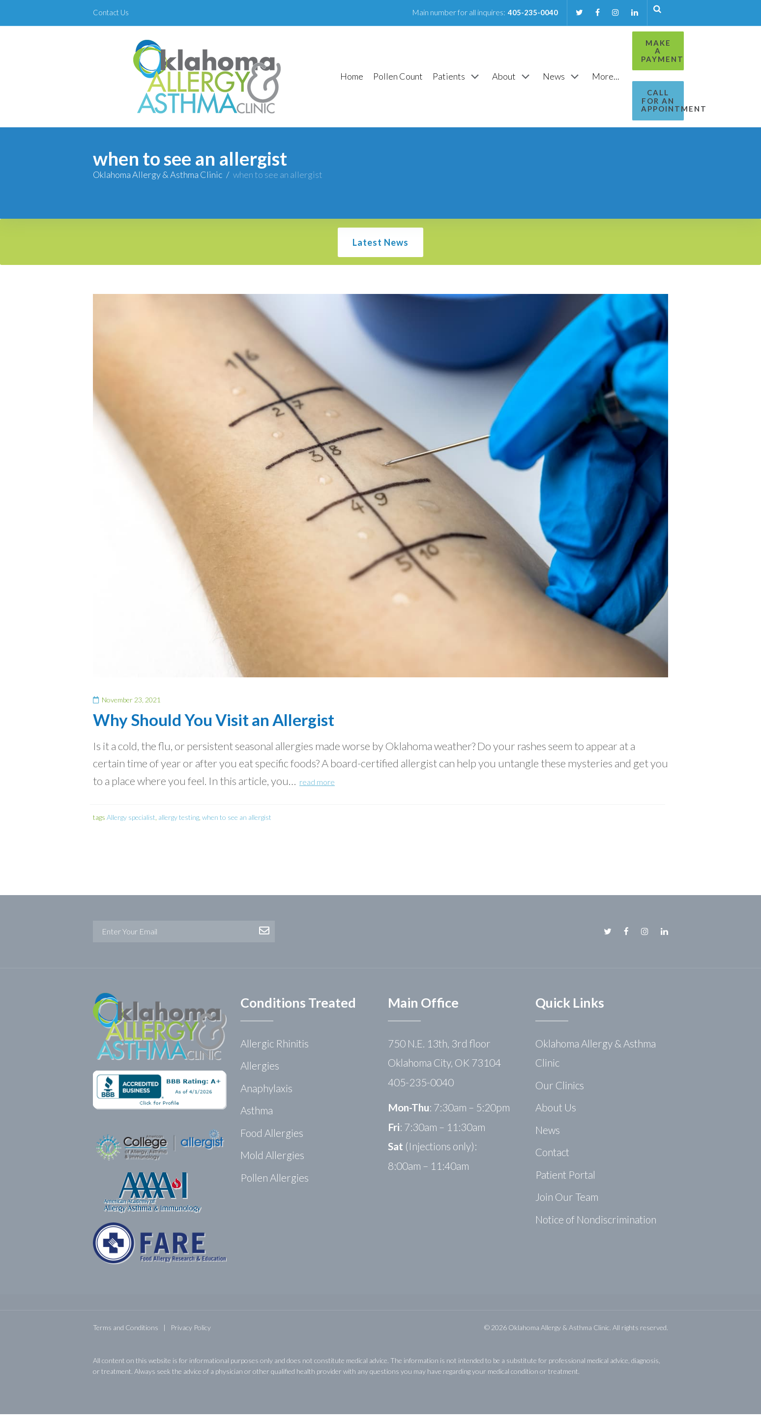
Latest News (380, 252)
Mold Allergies (272, 1165)
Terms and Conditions (125, 1337)
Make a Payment (624, 47)
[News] (511, 81)
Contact (552, 1162)
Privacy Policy (191, 1337)
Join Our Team (566, 1206)
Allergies (259, 1075)
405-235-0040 (528, 12)
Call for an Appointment (625, 88)
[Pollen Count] (347, 81)
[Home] (300, 81)
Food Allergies (271, 1142)
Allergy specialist (131, 827)
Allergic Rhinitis (274, 1053)
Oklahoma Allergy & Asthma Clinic (157, 184)
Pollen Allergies (274, 1187)
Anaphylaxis (266, 1098)
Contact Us (112, 12)
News (547, 1139)
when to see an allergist (236, 827)
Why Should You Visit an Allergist (213, 729)
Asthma (256, 1120)
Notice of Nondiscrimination (595, 1229)
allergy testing (178, 827)
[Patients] (406, 81)
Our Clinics (559, 1095)
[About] (461, 81)
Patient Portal (565, 1184)
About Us (555, 1117)
